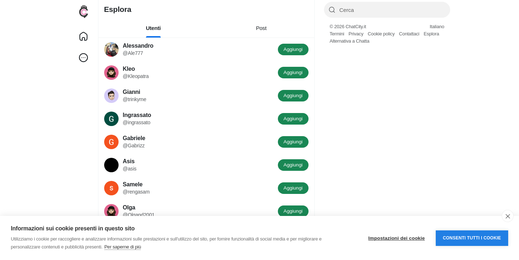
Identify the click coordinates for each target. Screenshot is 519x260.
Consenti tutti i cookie (472, 237)
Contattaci (409, 33)
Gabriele (134, 138)
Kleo (129, 69)
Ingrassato (137, 115)
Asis (129, 161)
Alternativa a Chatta (349, 41)
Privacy (356, 33)
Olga (129, 207)
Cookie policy (381, 33)
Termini (337, 33)
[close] (508, 216)
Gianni (132, 92)
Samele (133, 184)
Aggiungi (293, 49)
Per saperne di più (122, 247)
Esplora (431, 33)
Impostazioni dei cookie (396, 238)
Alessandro (138, 46)
